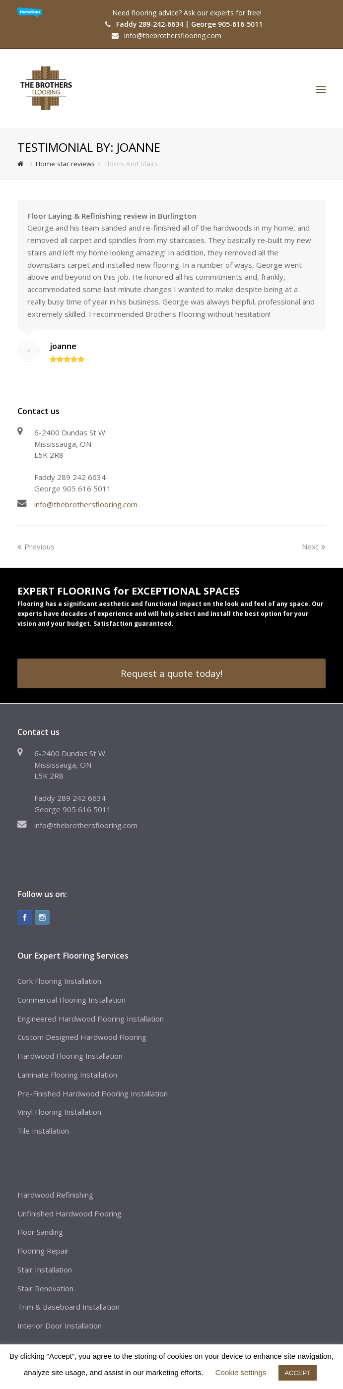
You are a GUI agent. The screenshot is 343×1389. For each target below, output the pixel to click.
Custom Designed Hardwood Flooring (81, 1037)
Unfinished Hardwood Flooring (69, 1213)
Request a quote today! (171, 673)
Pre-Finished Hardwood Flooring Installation (92, 1093)
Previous (36, 546)
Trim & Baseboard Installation (68, 1307)
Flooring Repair (43, 1251)
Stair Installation (44, 1269)
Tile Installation (43, 1131)
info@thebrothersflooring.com (85, 504)
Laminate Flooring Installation (67, 1075)
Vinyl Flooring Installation (59, 1112)
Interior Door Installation (59, 1325)
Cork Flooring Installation (59, 981)
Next (314, 546)
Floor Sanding (40, 1232)
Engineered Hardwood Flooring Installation (90, 1019)
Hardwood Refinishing (55, 1195)
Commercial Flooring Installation (71, 1000)
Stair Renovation (45, 1288)
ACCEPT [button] (297, 1373)
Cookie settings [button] (241, 1372)
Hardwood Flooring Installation (70, 1056)
